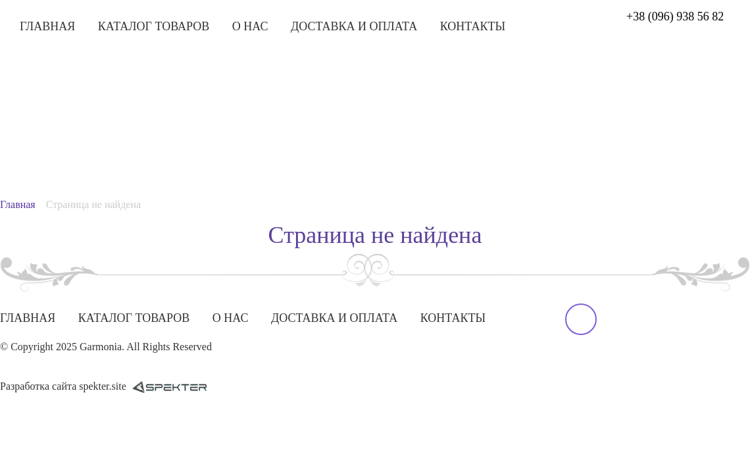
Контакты (472, 26)
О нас (250, 26)
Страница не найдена (93, 204)
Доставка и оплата (354, 26)
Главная (47, 26)
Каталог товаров (154, 26)
